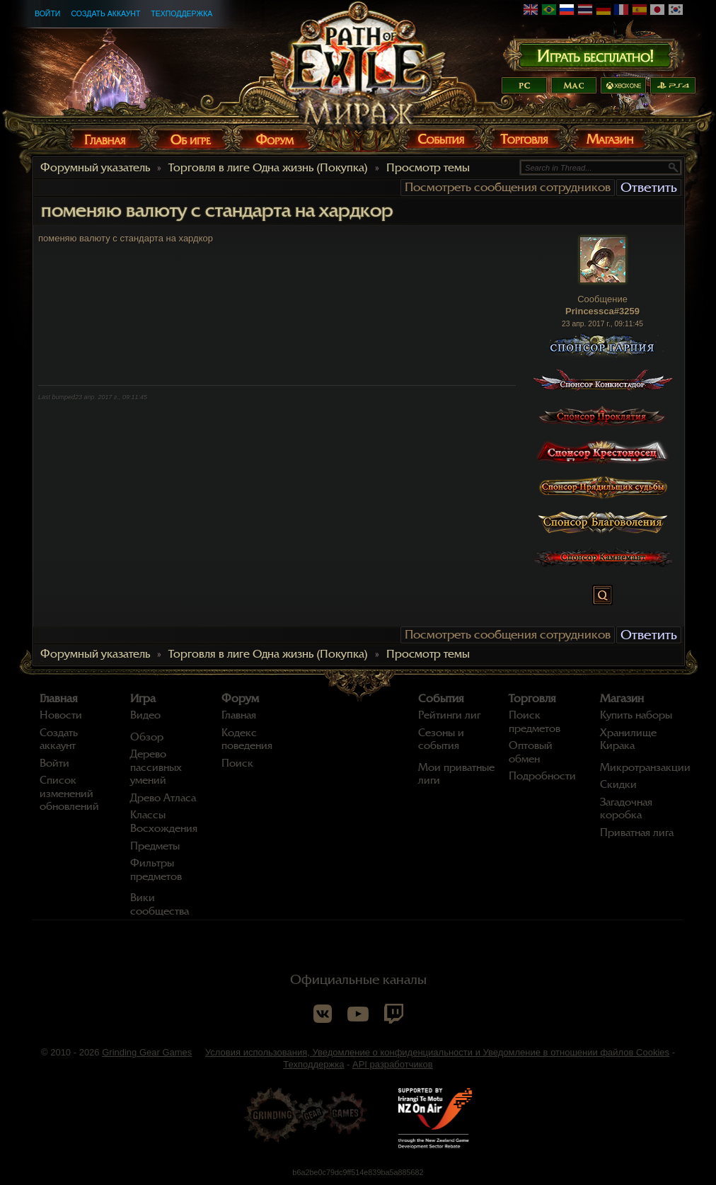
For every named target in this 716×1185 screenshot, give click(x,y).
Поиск (237, 763)
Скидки (618, 784)
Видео (145, 715)
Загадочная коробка (626, 809)
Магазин (622, 698)
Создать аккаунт (105, 13)
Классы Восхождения (163, 821)
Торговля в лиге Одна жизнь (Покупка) (268, 167)
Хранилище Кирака (628, 739)
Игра (143, 698)
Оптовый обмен (531, 752)
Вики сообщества (159, 904)
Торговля (532, 698)
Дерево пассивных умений (156, 767)
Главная (59, 698)
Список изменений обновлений (69, 793)
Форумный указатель (95, 167)
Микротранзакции (645, 767)
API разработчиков (392, 1064)
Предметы (155, 846)
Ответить (648, 187)
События (441, 698)
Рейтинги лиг (449, 715)
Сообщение (602, 299)
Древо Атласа (163, 797)
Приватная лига (637, 832)
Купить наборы (636, 715)
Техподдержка (181, 13)
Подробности (542, 775)
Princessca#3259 (602, 311)
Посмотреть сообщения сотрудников (508, 187)
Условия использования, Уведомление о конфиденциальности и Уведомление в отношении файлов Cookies (437, 1052)
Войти (47, 13)
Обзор (146, 737)
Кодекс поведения (246, 739)
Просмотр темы (428, 167)
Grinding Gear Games (147, 1052)
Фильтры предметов (156, 870)
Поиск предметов (534, 722)
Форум (240, 698)
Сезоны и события (441, 739)
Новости (61, 715)
